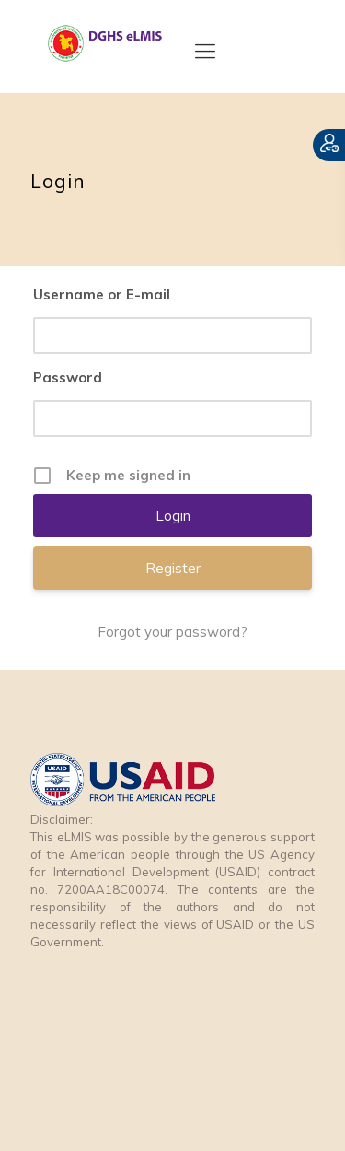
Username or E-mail (101, 294)
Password (67, 377)
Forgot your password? (172, 631)
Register (173, 568)
